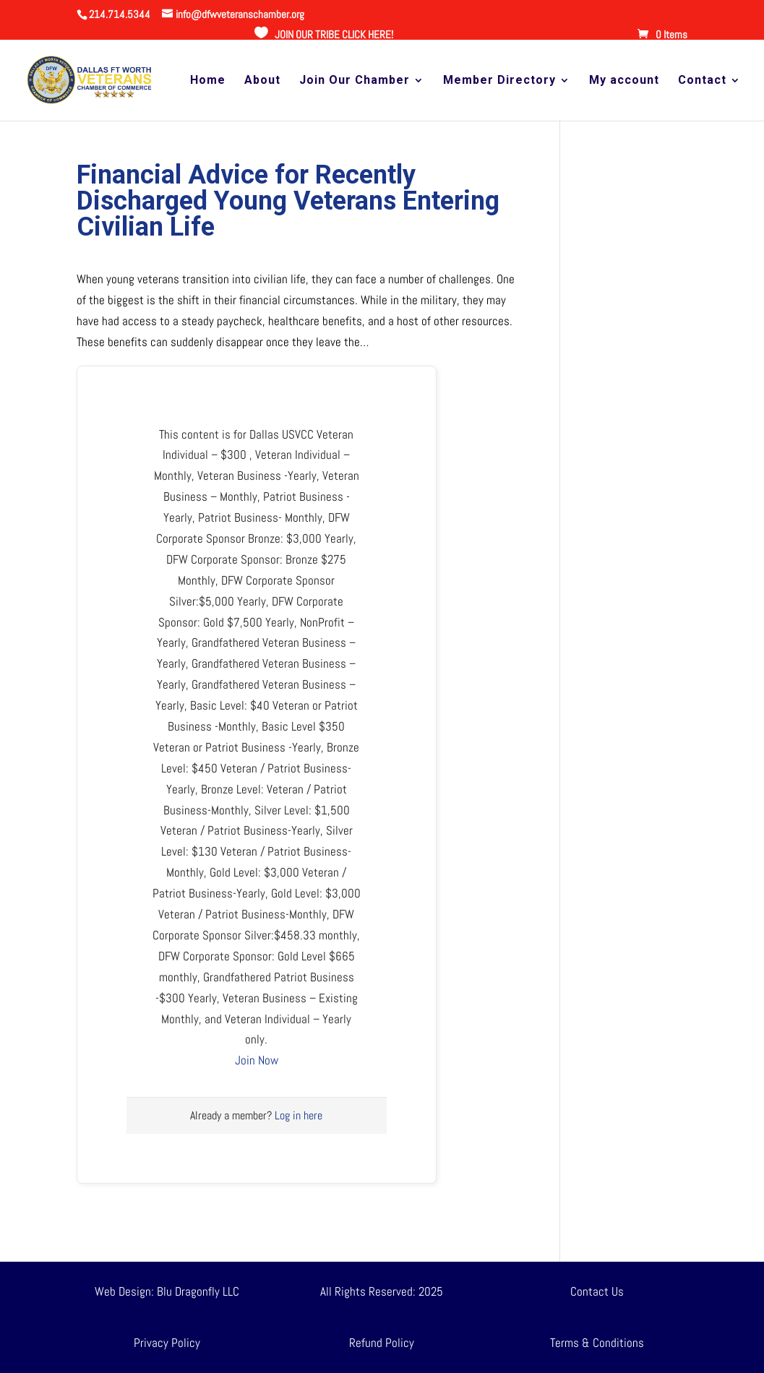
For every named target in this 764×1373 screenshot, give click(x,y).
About (262, 81)
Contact (702, 81)
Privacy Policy (167, 1343)
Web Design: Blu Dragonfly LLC (167, 1291)
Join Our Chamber (354, 81)
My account (624, 81)
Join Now (256, 1060)
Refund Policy (381, 1343)
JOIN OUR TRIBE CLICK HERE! (334, 34)
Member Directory (499, 81)
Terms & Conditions (597, 1343)
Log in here (298, 1115)
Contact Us (597, 1291)
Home (208, 81)
